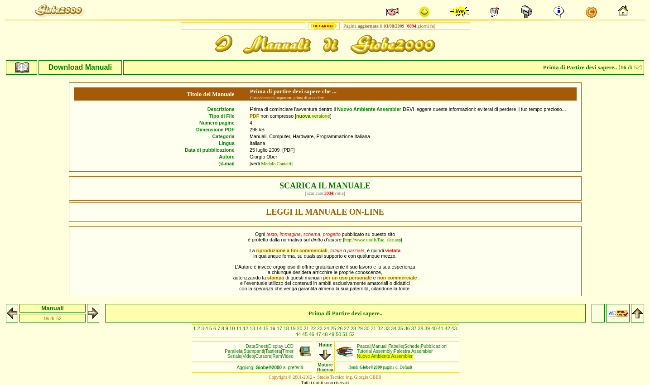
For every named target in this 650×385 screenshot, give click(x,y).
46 (312, 334)
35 (401, 328)
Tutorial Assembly (375, 351)
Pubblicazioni (434, 346)
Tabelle (396, 346)
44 (298, 334)
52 (352, 334)
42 (448, 328)
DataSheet (256, 346)
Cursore (263, 356)
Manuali (380, 346)
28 (354, 328)
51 (345, 334)
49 (332, 334)
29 (360, 328)
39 (427, 328)
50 (339, 334)
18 (287, 328)
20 (300, 328)
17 (280, 328)
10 (233, 328)
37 (414, 328)
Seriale (234, 356)
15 (266, 328)
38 (421, 328)
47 (319, 334)
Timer (288, 351)
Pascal (364, 346)
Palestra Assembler (413, 351)
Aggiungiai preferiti (269, 367)
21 (306, 328)
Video (248, 356)
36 (407, 328)
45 (305, 334)
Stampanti (254, 351)
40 (434, 328)
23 (320, 328)
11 (239, 328)
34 (394, 328)
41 (441, 328)
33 (387, 328)
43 (454, 328)
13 (253, 328)
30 (367, 328)
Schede (411, 346)
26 (340, 328)
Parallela (233, 351)
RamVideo (283, 356)
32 (381, 328)
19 (293, 328)
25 (334, 328)
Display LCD (281, 346)
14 (259, 328)
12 (246, 328)
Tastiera (273, 351)
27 (347, 328)
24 (327, 328)
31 (374, 328)
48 (326, 334)
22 (313, 328)
